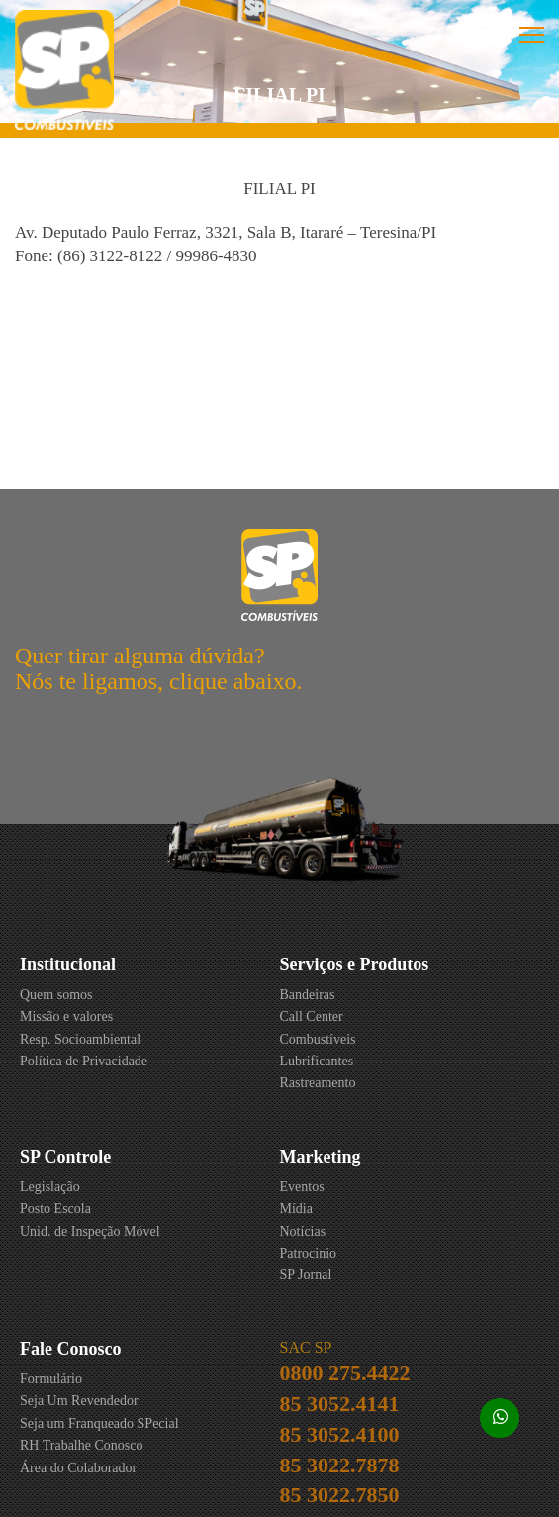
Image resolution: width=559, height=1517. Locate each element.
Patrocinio (308, 1253)
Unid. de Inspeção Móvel (90, 1231)
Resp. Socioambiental (80, 1039)
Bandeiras (307, 994)
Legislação (50, 1186)
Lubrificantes (317, 1061)
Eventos (302, 1186)
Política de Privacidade (83, 1061)
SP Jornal (306, 1274)
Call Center (311, 1016)
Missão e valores (66, 1016)
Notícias (303, 1231)
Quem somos (56, 994)
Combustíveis (318, 1039)
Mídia (296, 1208)
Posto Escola (55, 1208)
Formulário (51, 1378)
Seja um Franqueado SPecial (99, 1423)
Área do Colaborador (78, 1468)
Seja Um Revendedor (79, 1400)
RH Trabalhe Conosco (81, 1445)
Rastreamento (318, 1082)
